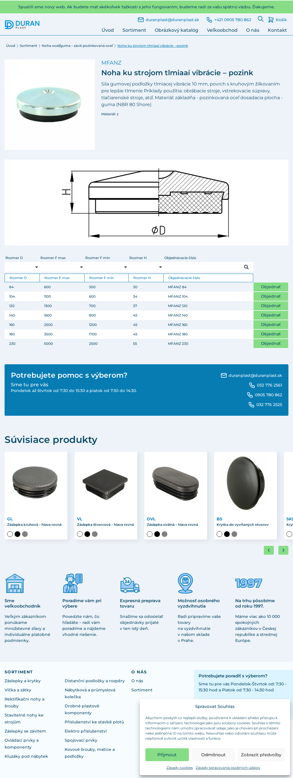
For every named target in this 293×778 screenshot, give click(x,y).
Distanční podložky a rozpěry (95, 680)
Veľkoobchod (222, 30)
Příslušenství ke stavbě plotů (94, 722)
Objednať (271, 286)
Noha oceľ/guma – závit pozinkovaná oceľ (77, 45)
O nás (252, 30)
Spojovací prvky (81, 740)
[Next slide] (283, 550)
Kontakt (277, 30)
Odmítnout (213, 754)
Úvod (108, 30)
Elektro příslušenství (86, 731)
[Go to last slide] (269, 550)
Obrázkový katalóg (176, 30)
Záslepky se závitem (25, 731)
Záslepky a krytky (23, 680)
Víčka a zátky (18, 690)
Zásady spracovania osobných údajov (228, 767)
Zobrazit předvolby (261, 754)
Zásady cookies (180, 767)
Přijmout (167, 754)
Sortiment (134, 30)
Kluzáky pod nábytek (26, 756)
